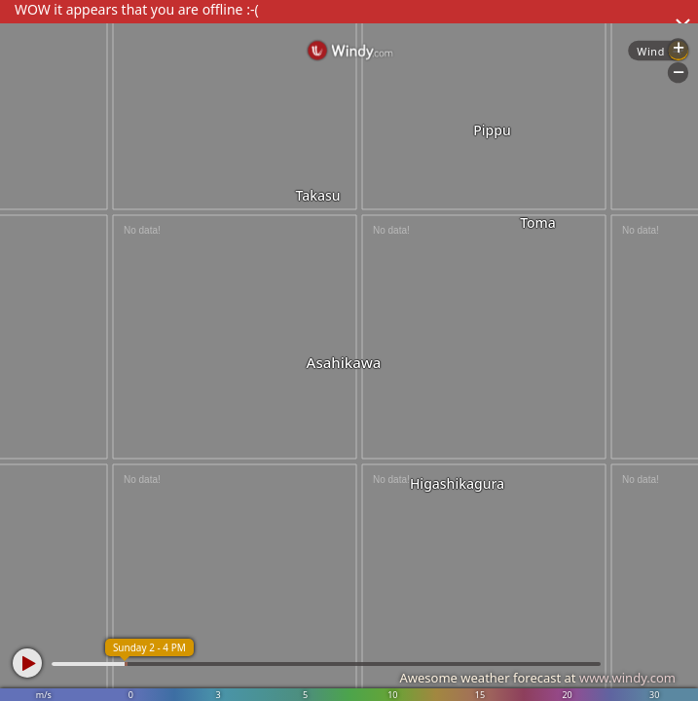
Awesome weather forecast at (537, 677)
